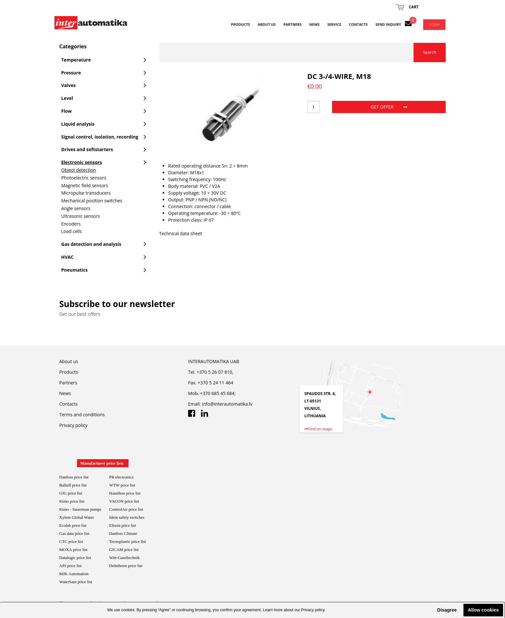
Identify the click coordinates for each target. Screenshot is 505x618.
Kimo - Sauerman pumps (80, 509)
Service (334, 24)
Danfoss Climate (123, 533)
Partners (292, 24)
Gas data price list (74, 533)
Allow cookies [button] (483, 610)
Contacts (358, 24)
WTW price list (122, 485)
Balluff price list (73, 485)
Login (434, 24)
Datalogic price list (75, 557)
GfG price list (70, 493)
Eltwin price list (122, 525)
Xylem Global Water (76, 517)
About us (267, 24)
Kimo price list (71, 501)
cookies (128, 610)
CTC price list (71, 541)
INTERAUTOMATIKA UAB (213, 361)
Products (240, 24)
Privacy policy (312, 610)
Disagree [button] (447, 610)
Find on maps (318, 429)
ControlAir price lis (125, 509)
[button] (432, 610)
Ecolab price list (72, 525)
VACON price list (124, 501)
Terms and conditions (82, 414)
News (314, 24)
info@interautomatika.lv (227, 404)
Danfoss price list (74, 477)
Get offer (389, 107)
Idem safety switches (126, 517)
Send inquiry (388, 24)
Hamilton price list (124, 493)
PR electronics (121, 477)
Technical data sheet (180, 233)
